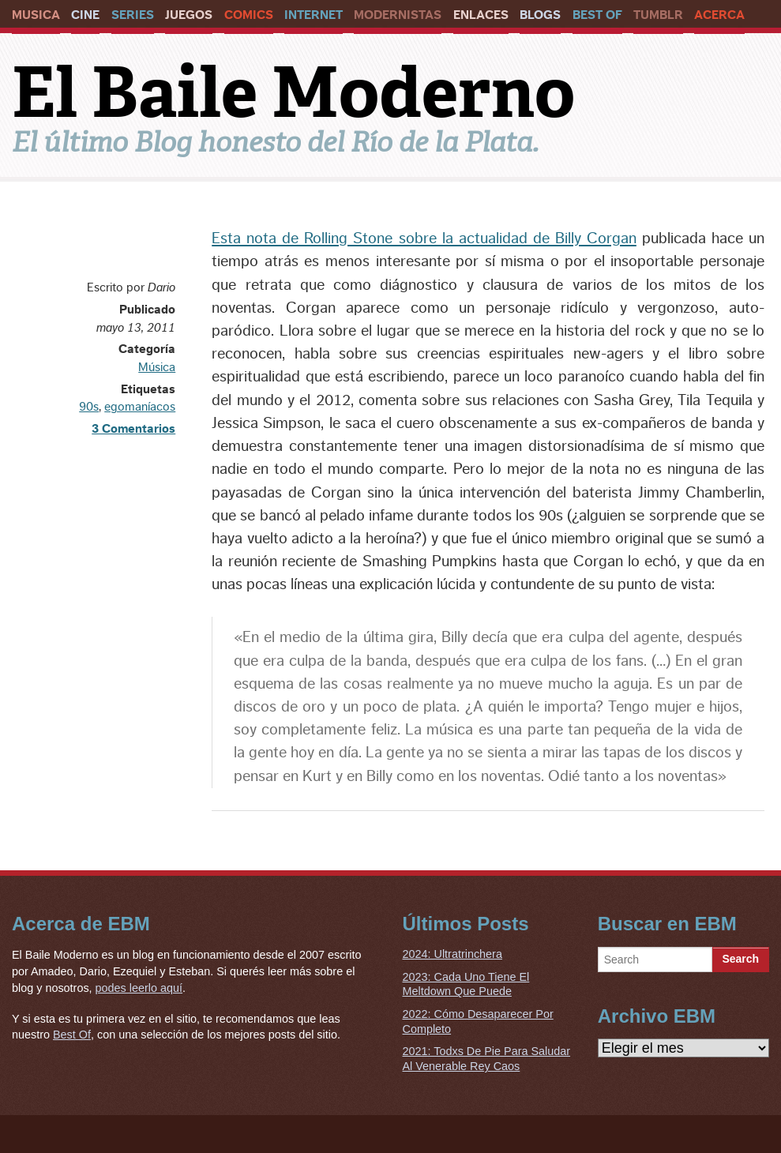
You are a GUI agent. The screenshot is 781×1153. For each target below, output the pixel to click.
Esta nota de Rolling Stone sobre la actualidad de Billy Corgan (424, 238)
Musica (36, 15)
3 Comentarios (133, 429)
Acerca (719, 15)
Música (156, 367)
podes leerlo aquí (139, 988)
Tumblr (658, 15)
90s (89, 406)
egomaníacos (139, 406)
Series (132, 15)
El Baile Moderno (293, 92)
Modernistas (397, 15)
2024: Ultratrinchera (452, 954)
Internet (313, 15)
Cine (85, 15)
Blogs (540, 15)
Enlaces (481, 15)
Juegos (188, 15)
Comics (248, 15)
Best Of (597, 15)
